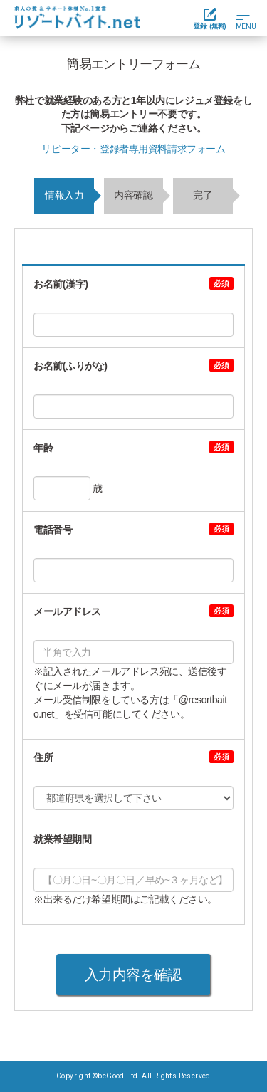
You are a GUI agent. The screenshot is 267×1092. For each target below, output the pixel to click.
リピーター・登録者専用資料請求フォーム (133, 148)
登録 (209, 19)
